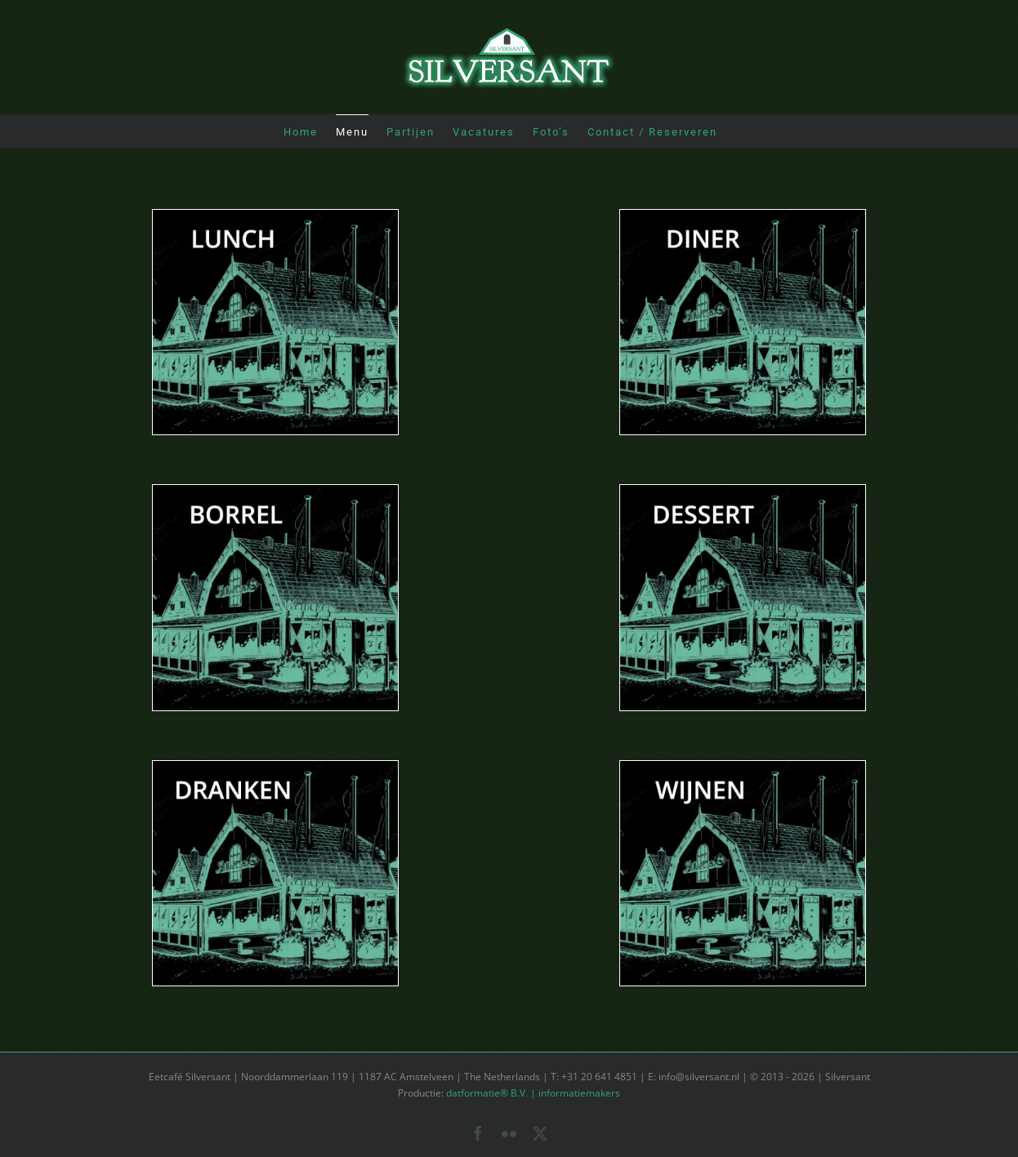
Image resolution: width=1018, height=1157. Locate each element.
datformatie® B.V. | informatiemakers (533, 1093)
